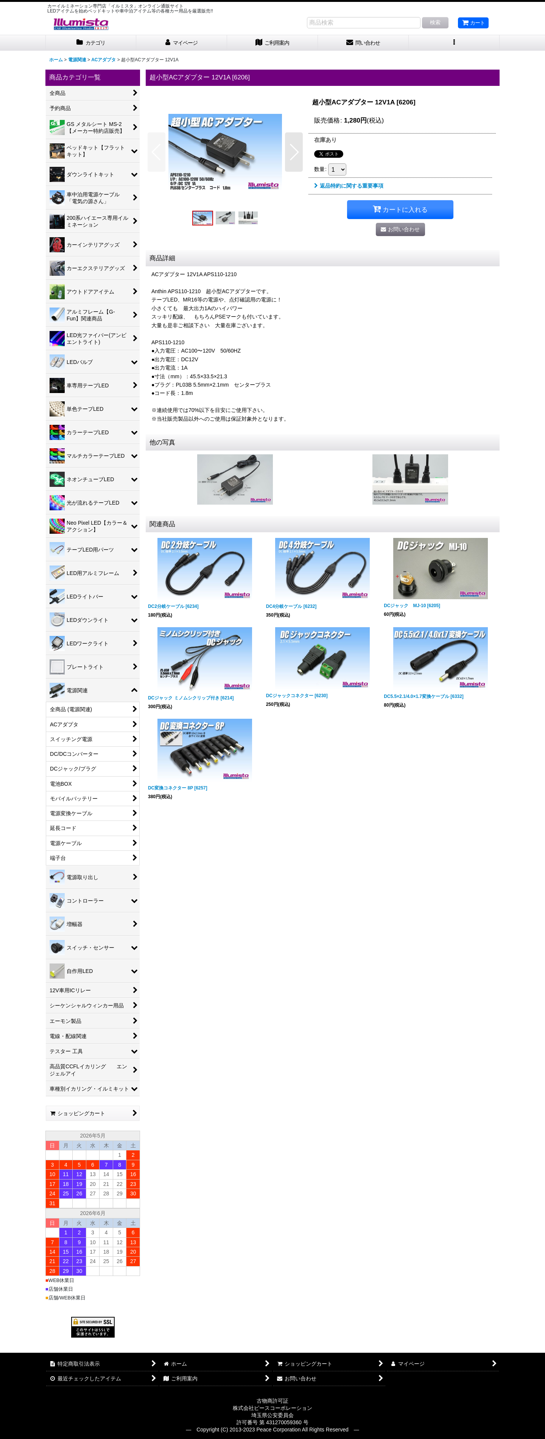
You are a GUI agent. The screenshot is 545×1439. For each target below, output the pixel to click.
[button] (454, 43)
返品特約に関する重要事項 (348, 186)
